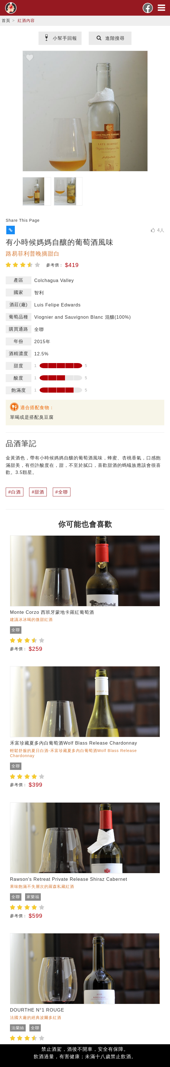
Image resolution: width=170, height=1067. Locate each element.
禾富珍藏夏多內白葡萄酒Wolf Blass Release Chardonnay (73, 743)
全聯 (63, 492)
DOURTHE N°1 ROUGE (37, 1010)
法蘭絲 (17, 1027)
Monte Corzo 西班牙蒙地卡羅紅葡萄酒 (52, 612)
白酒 (16, 492)
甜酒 (39, 492)
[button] (10, 230)
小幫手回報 (60, 38)
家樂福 (33, 896)
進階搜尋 (110, 38)
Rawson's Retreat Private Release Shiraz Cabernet (68, 879)
